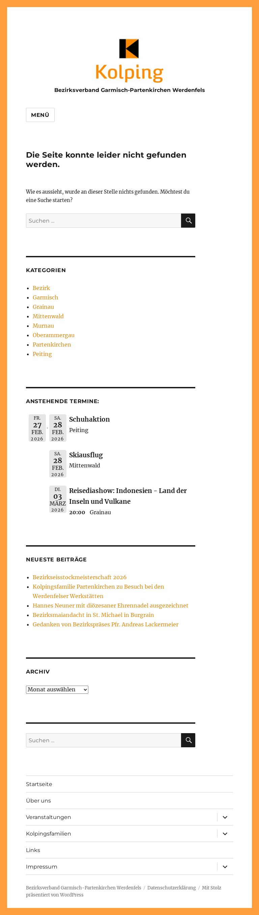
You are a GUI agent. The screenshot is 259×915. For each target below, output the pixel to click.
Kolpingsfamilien (48, 833)
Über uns (38, 800)
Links (33, 850)
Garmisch (45, 297)
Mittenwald (48, 316)
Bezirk (41, 288)
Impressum (41, 866)
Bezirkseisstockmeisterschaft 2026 (80, 577)
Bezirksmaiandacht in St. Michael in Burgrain (93, 615)
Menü (40, 115)
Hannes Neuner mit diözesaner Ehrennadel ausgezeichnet (111, 605)
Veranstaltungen (48, 817)
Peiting (42, 354)
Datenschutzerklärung (171, 888)
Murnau (43, 325)
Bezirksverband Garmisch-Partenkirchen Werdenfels (129, 90)
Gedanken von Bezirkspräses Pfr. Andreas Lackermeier (105, 624)
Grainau (43, 306)
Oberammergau (54, 335)
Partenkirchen (52, 344)
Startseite (39, 784)
